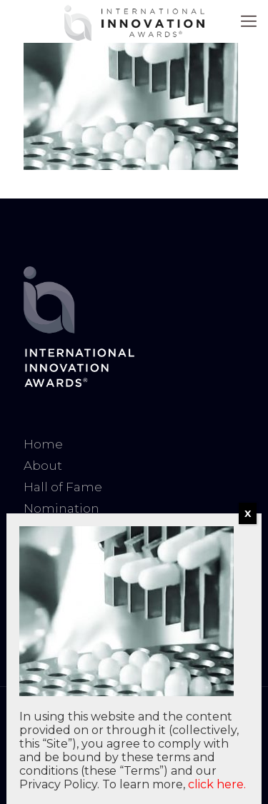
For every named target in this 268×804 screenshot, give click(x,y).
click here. (217, 784)
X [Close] (247, 513)
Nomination (61, 508)
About (43, 465)
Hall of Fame (63, 487)
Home (43, 444)
